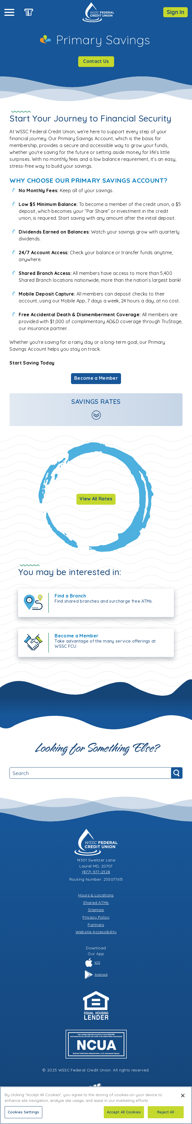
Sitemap (96, 909)
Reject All (165, 1112)
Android (96, 974)
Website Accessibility (96, 931)
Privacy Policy (95, 917)
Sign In (175, 12)
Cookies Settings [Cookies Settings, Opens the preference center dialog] (23, 1112)
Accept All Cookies (124, 1112)
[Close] (182, 1096)
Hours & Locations (96, 894)
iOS (92, 962)
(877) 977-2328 (96, 871)
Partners (96, 924)
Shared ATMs (96, 902)
